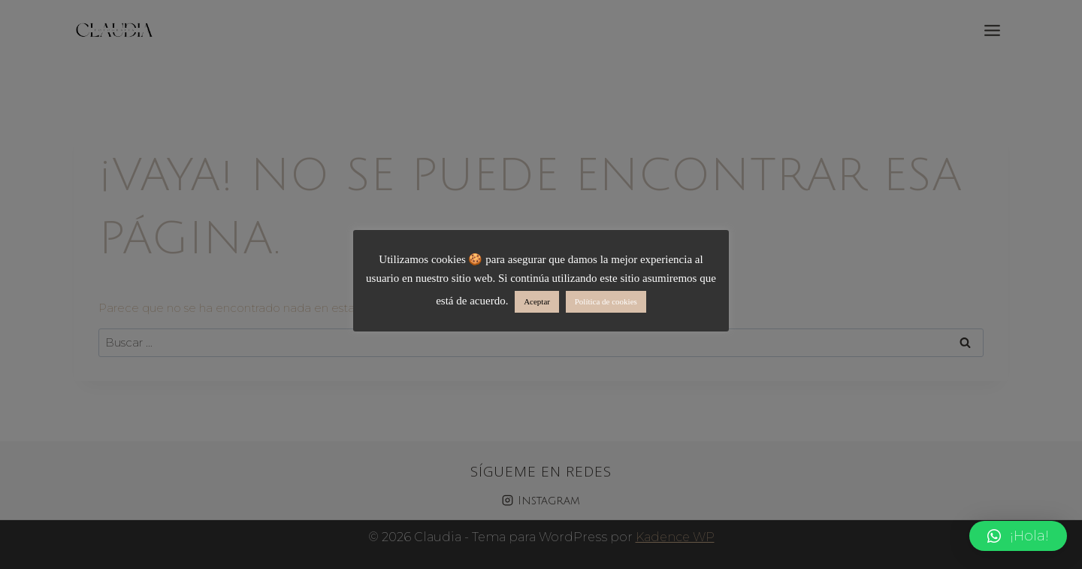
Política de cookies (606, 301)
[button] (1018, 536)
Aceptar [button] (537, 301)
